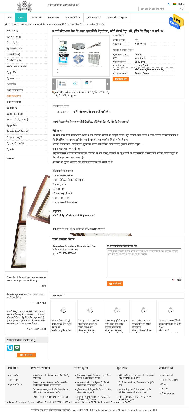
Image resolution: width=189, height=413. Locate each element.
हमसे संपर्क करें (94, 17)
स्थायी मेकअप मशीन (15, 90)
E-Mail (164, 384)
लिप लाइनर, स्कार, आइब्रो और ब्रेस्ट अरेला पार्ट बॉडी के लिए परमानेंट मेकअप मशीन (51, 391)
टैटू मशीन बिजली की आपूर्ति (18, 131)
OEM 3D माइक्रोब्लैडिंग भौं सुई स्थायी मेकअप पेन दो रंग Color (170, 323)
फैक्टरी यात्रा (53, 17)
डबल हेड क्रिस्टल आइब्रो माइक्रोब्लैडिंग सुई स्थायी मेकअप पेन (141, 323)
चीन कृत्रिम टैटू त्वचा (26, 402)
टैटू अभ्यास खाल (13, 78)
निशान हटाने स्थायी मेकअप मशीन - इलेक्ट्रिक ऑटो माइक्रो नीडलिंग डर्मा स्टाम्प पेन (50, 383)
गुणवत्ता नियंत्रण (73, 17)
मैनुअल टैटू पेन (12, 42)
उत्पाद (21, 17)
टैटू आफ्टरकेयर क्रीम (15, 48)
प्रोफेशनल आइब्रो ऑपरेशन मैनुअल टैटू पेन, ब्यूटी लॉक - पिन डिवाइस (93, 398)
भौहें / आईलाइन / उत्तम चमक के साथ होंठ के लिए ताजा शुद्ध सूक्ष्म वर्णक (136, 376)
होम (10, 17)
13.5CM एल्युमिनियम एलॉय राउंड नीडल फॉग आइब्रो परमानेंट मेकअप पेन (116, 323)
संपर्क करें (122, 79)
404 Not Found (14, 37)
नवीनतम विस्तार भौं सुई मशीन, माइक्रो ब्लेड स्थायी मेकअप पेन (61, 323)
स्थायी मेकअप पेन (27, 24)
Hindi (179, 4)
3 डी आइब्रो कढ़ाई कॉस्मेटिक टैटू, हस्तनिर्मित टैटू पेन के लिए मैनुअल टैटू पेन (94, 376)
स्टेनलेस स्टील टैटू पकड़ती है (17, 119)
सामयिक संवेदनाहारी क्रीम (17, 66)
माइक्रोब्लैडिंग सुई (13, 54)
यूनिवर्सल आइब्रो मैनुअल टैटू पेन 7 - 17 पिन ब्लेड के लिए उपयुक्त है (94, 391)
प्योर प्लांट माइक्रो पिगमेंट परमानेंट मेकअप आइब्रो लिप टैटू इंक (135, 398)
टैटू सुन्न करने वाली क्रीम (79, 229)
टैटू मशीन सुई (12, 108)
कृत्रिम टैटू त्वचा (63, 229)
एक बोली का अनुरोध (117, 17)
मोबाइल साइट (167, 393)
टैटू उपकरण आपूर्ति (14, 137)
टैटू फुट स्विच (12, 125)
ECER (127, 402)
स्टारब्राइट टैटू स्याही (97, 229)
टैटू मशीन (10, 149)
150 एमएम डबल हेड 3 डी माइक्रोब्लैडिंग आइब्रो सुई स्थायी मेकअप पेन (88, 323)
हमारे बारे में (35, 17)
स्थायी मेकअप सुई (14, 102)
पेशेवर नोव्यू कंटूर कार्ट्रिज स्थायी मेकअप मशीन (51, 397)
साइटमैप (164, 389)
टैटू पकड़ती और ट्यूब (15, 114)
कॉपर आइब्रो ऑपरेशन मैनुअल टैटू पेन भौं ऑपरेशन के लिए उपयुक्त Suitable (93, 383)
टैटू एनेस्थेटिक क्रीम (14, 60)
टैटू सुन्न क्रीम (11, 72)
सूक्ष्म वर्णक (11, 84)
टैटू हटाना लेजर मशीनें (15, 143)
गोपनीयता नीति (11, 402)
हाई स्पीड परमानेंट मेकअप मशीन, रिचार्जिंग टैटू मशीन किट (51, 376)
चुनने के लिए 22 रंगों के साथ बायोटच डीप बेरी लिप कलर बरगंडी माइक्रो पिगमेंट (135, 391)
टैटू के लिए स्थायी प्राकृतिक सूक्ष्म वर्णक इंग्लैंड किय (136, 383)
